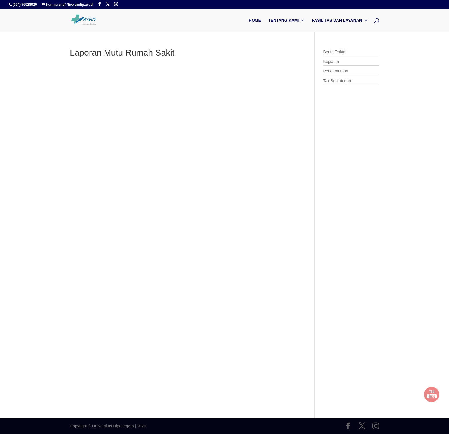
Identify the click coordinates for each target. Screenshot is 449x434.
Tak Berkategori (337, 80)
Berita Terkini (334, 52)
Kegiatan (331, 61)
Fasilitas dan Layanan (337, 20)
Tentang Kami (283, 20)
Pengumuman (335, 71)
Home (255, 20)
